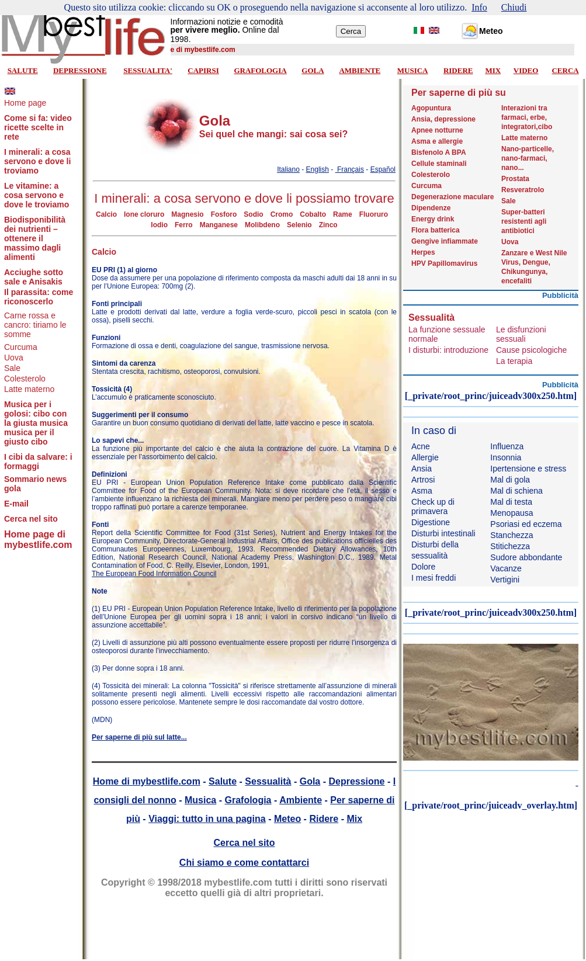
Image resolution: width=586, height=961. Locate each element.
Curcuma (20, 347)
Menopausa (511, 513)
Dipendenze (430, 208)
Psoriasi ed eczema (525, 524)
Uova (13, 357)
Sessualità (268, 781)
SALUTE (23, 70)
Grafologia (247, 800)
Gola (310, 781)
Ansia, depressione (443, 119)
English (317, 169)
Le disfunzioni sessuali (521, 334)
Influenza (506, 446)
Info (479, 7)
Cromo (282, 214)
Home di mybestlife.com (146, 781)
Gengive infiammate (444, 241)
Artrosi (423, 479)
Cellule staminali (439, 163)
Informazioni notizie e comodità (227, 21)
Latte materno (29, 389)
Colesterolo (25, 378)
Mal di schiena (516, 490)
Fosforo (224, 214)
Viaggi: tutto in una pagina (207, 819)
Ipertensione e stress (528, 468)
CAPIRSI (203, 70)
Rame (342, 214)
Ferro (184, 225)
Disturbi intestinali (443, 533)
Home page (25, 102)
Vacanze (505, 568)
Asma (421, 490)
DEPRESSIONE (80, 70)
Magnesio (187, 214)
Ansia (421, 468)
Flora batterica (435, 230)
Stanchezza (511, 535)
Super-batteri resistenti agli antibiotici (523, 221)
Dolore (423, 566)
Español (383, 169)
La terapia (514, 361)
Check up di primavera (433, 506)
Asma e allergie (437, 141)
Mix (354, 819)
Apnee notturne (437, 130)
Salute (223, 781)
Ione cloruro (144, 214)
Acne (420, 446)
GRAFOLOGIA (260, 70)
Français (349, 169)
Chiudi (514, 7)
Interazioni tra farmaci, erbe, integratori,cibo (526, 117)
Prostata (515, 179)
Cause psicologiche (531, 350)
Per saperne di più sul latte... (139, 737)
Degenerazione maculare (452, 197)
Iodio (159, 225)
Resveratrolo (522, 190)
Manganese (219, 225)
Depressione (356, 781)
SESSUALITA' (147, 70)
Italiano (288, 169)
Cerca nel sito (244, 843)
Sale (12, 368)
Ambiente (300, 800)
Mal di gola (510, 479)
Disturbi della (435, 544)
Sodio (253, 214)
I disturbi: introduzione (448, 350)
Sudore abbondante (526, 557)
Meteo (287, 819)
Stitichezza (510, 546)
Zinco (328, 225)
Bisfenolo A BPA (438, 152)
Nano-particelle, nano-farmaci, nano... (527, 158)
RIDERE (458, 70)
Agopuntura (431, 108)
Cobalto (313, 214)
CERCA (565, 70)
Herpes (423, 252)
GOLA (312, 70)
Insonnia (505, 457)
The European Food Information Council (154, 574)
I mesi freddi (433, 577)
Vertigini (504, 579)
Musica (200, 800)
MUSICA (412, 70)
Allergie (425, 457)
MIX (493, 70)
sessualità (429, 555)
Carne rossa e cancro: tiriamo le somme (35, 325)
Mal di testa (511, 501)
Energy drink (432, 219)
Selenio (299, 225)
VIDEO (526, 70)
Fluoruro (373, 214)
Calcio (106, 214)
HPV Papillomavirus (444, 263)
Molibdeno (262, 225)
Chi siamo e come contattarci (244, 863)
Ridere (323, 819)
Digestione (430, 522)
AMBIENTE (359, 70)
